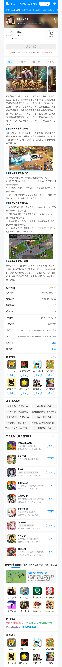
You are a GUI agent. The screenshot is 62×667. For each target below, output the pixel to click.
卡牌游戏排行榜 (44, 428)
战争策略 (32, 4)
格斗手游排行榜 (44, 417)
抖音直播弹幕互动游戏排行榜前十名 (44, 423)
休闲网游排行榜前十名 (18, 412)
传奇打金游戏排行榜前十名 (44, 412)
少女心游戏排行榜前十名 (18, 417)
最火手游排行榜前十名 (18, 406)
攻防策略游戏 (29, 627)
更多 (53, 357)
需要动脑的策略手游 (37, 573)
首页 (13, 4)
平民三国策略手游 (15, 623)
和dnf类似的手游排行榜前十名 (17, 423)
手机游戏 (21, 4)
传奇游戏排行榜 (44, 406)
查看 (12, 375)
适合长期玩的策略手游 (39, 623)
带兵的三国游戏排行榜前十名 (17, 428)
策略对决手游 (13, 627)
